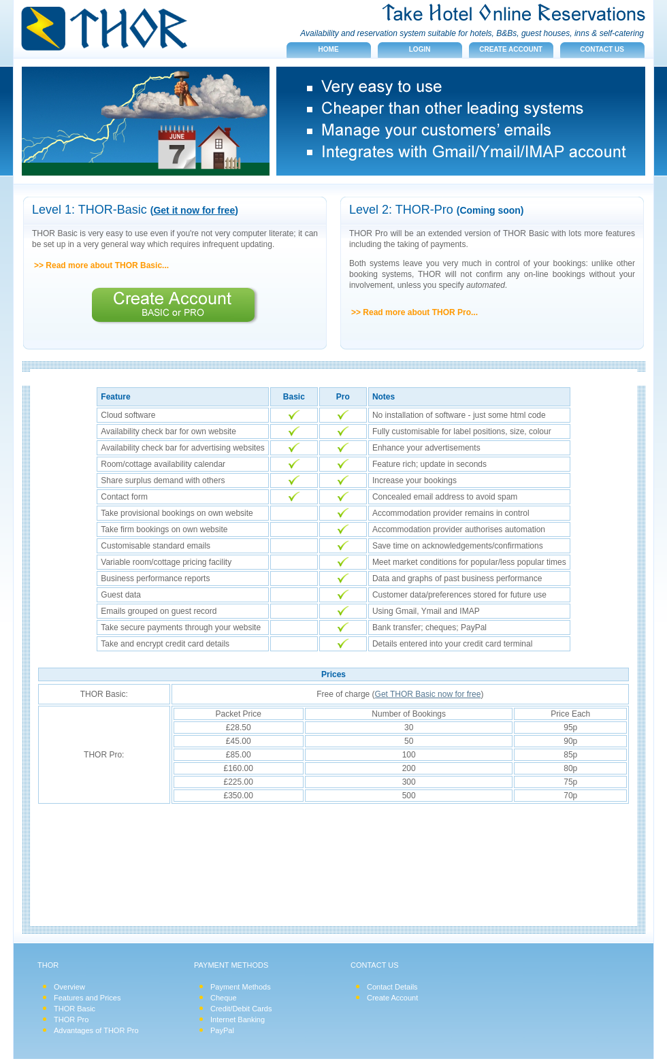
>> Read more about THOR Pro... (414, 312)
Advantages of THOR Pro (96, 1030)
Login (420, 49)
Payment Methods (240, 987)
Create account (510, 49)
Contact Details (392, 987)
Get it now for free (194, 210)
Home (329, 49)
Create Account (392, 998)
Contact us (602, 49)
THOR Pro (71, 1019)
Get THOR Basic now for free (428, 694)
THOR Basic (74, 1009)
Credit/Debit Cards (241, 1009)
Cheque (223, 998)
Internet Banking (237, 1019)
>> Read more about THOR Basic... (101, 265)
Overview (69, 987)
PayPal (222, 1030)
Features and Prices (87, 998)
